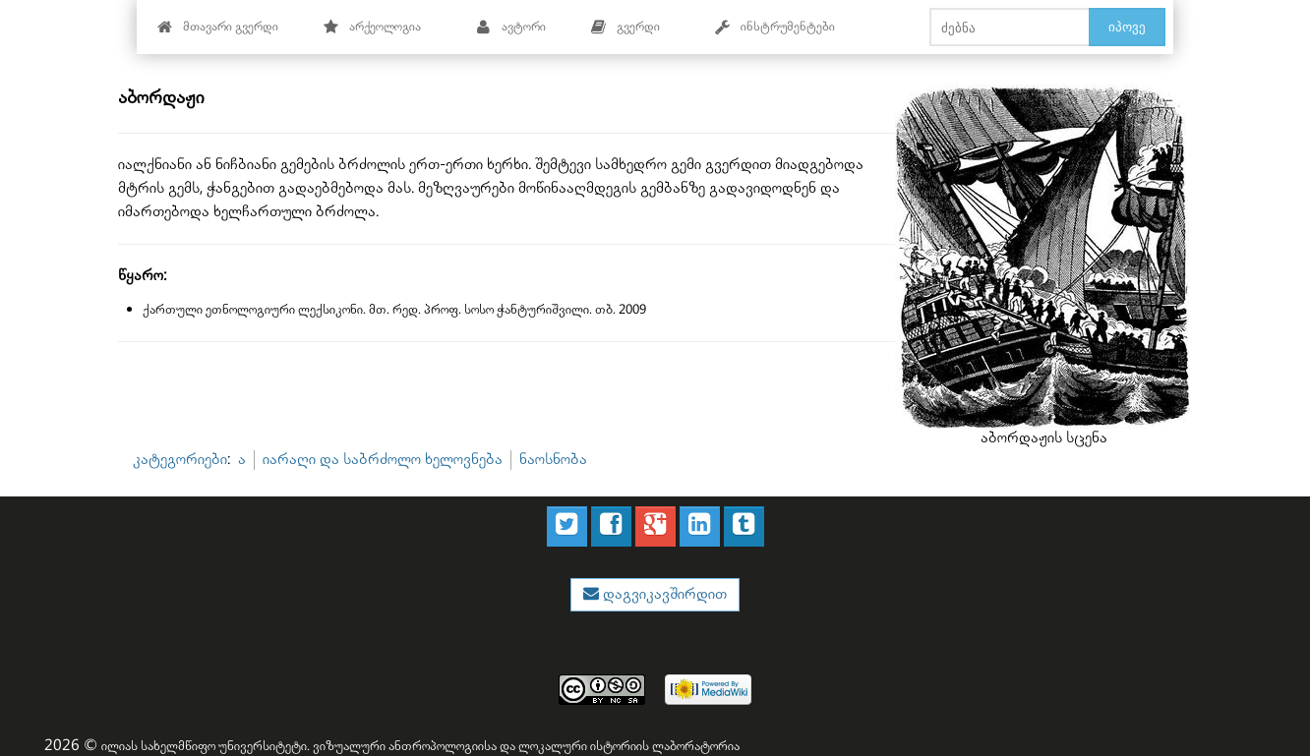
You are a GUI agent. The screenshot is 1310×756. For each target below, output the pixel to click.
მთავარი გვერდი (217, 27)
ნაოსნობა (553, 459)
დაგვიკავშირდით (663, 594)
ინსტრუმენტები (775, 27)
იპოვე (1127, 26)
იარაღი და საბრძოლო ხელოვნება (383, 459)
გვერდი (625, 27)
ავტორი (511, 27)
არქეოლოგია (372, 27)
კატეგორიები (180, 459)
